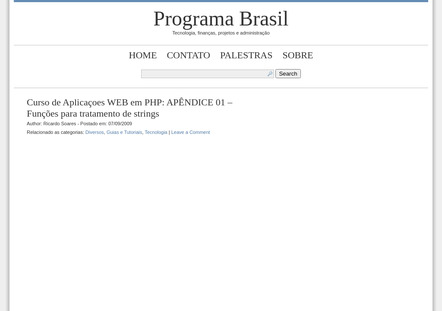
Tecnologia (156, 132)
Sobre (298, 55)
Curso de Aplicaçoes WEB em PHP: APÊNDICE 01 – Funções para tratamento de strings (129, 108)
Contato (188, 55)
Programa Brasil (220, 18)
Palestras (246, 55)
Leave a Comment (190, 132)
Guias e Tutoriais (124, 132)
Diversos (94, 132)
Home (143, 55)
